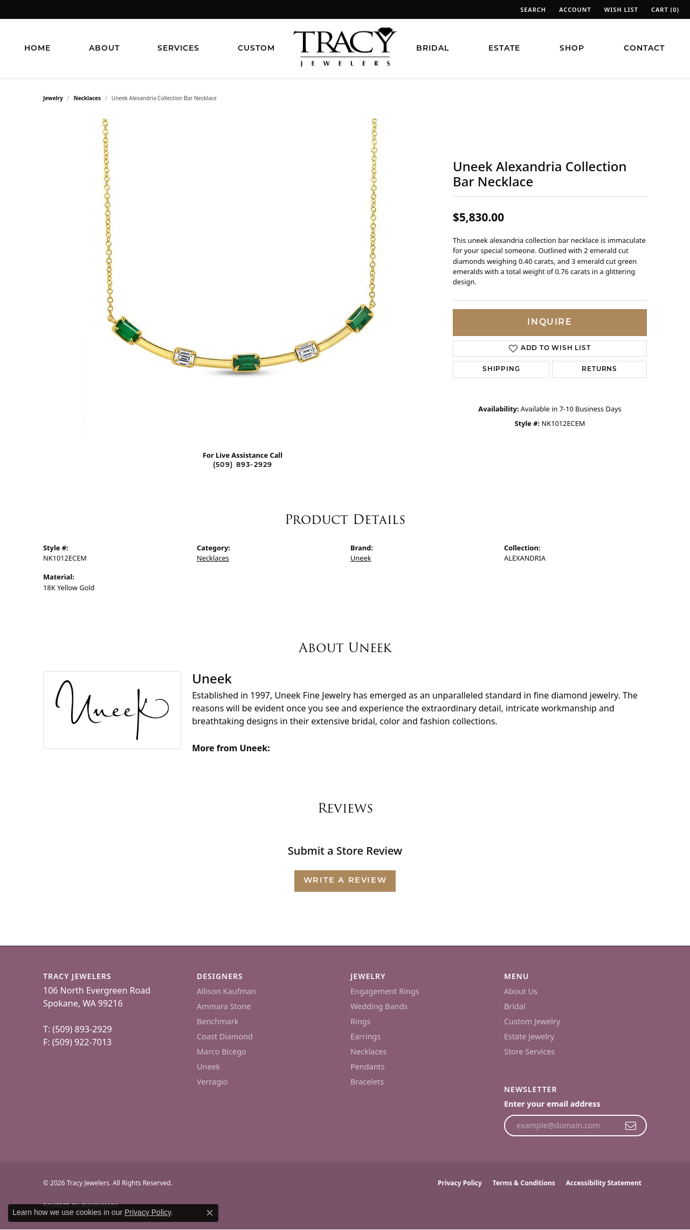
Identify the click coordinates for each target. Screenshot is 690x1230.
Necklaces (87, 98)
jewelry (53, 98)
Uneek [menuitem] (208, 1066)
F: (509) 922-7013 (77, 1042)
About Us (520, 991)
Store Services (529, 1051)
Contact (644, 49)
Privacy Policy (460, 1182)
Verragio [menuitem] (212, 1082)
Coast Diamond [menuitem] (225, 1036)
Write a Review (345, 881)
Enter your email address (552, 1104)
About (104, 49)
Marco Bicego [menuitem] (221, 1051)
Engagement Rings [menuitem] (384, 991)
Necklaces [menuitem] (368, 1051)
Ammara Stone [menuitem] (224, 1006)
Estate (504, 49)
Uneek (360, 558)
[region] (242, 280)
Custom (256, 49)
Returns (599, 369)
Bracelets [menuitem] (367, 1082)
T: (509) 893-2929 (77, 1029)
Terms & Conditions (524, 1182)
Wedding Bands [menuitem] (379, 1006)
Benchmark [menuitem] (217, 1021)
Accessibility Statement (603, 1182)
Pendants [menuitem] (367, 1066)
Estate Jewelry (529, 1036)
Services (178, 49)
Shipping (501, 369)
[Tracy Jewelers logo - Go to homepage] (345, 48)
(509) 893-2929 (243, 465)
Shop (572, 49)
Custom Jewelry (532, 1021)
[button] (532, 9)
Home (37, 49)
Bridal (432, 49)
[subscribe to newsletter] (631, 1125)
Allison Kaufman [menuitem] (226, 991)
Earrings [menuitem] (365, 1036)
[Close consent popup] (209, 1213)
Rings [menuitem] (360, 1021)
